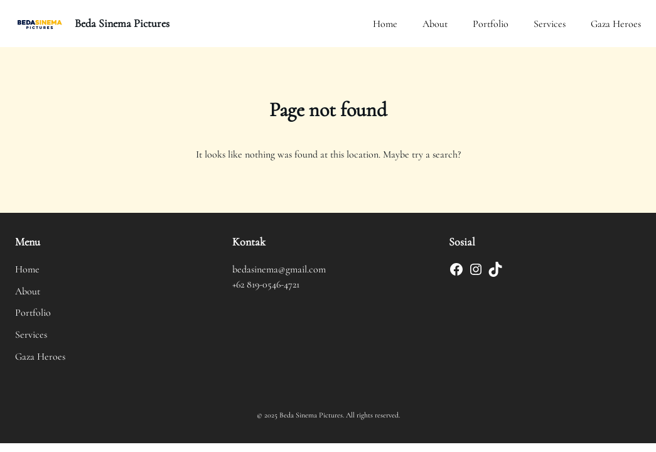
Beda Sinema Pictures (122, 23)
